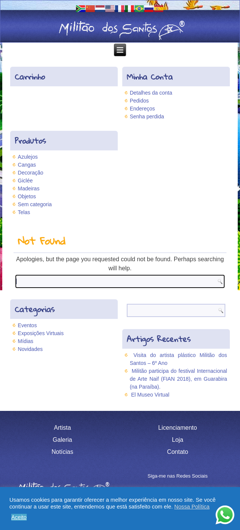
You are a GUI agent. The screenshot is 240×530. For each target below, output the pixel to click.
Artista (62, 427)
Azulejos (28, 157)
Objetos (27, 196)
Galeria (62, 440)
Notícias (62, 452)
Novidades (30, 349)
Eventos (27, 325)
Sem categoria (35, 204)
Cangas (27, 165)
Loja (177, 440)
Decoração (30, 173)
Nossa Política (192, 507)
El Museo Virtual (150, 395)
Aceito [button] (19, 517)
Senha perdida (147, 116)
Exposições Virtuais (41, 333)
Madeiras (28, 188)
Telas (24, 212)
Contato (177, 452)
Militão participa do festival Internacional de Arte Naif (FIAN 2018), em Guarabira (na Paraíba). (178, 379)
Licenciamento (177, 427)
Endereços (142, 109)
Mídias (25, 341)
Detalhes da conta (151, 93)
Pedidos (139, 101)
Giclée (25, 181)
